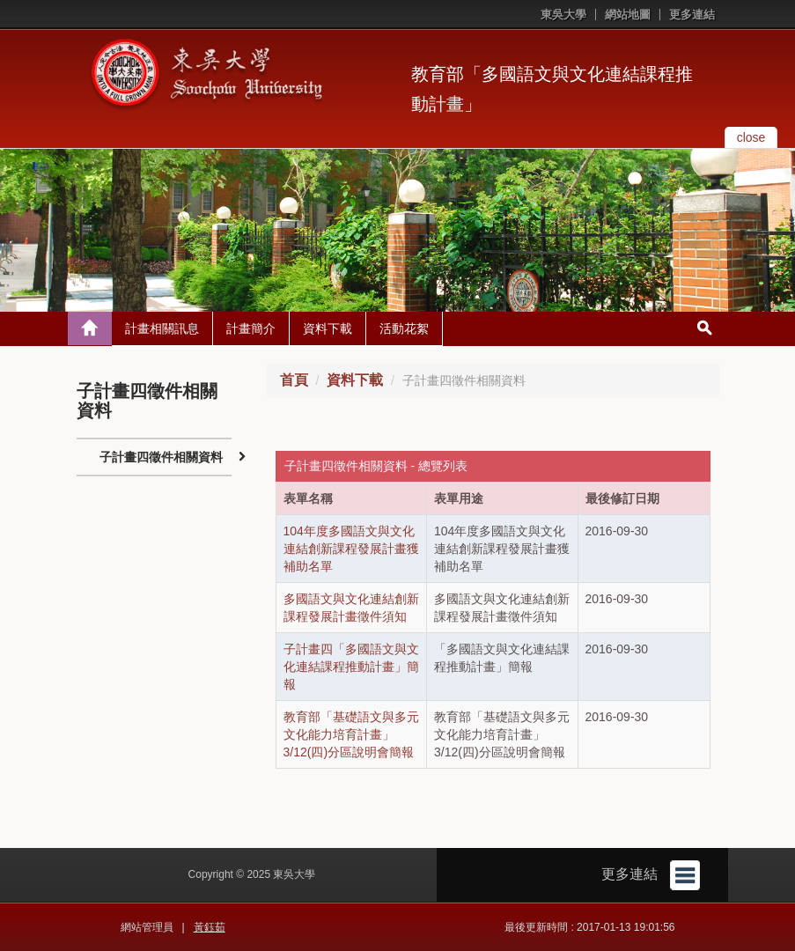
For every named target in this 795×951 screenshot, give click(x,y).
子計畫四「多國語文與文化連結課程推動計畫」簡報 (351, 666)
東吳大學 (563, 14)
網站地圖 (628, 14)
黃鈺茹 (209, 927)
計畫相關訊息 (162, 328)
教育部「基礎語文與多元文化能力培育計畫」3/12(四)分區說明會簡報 (351, 734)
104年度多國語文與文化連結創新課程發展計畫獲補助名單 (351, 548)
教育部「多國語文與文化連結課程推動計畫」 (552, 89)
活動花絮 (404, 328)
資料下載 (327, 328)
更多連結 (692, 14)
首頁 (294, 379)
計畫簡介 (251, 328)
